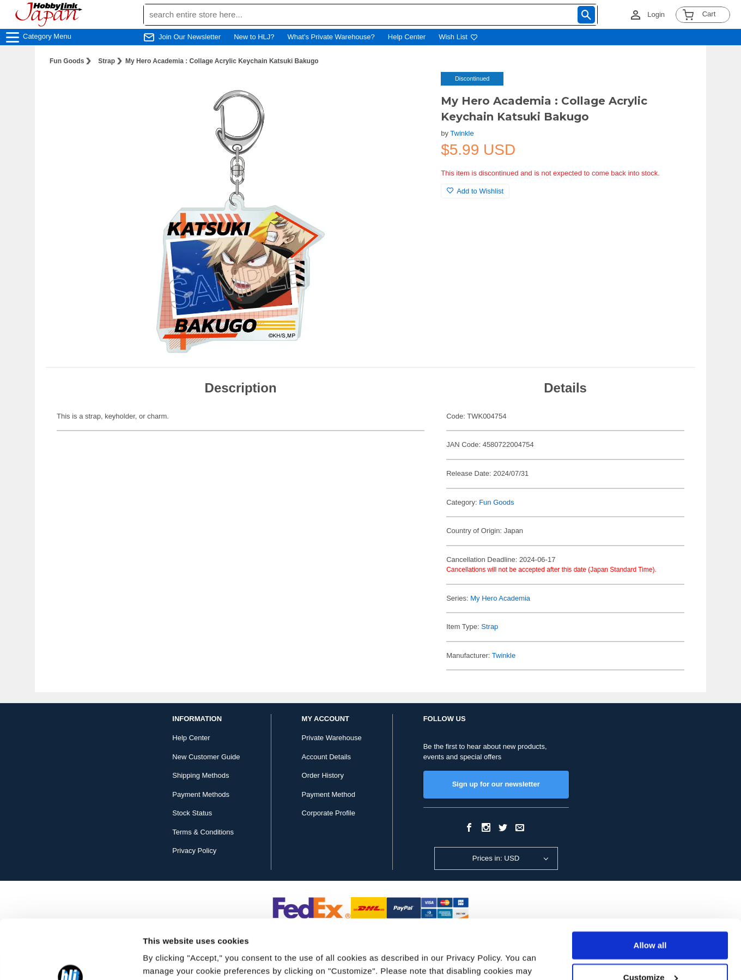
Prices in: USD (496, 858)
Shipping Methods (200, 775)
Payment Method (328, 794)
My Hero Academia (500, 598)
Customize (650, 921)
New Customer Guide (206, 757)
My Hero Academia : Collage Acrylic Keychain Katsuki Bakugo (222, 61)
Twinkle (461, 133)
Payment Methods (200, 794)
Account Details (326, 757)
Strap (106, 61)
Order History (323, 775)
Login (656, 14)
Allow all (650, 889)
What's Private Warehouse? (331, 37)
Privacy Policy (194, 850)
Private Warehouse (332, 738)
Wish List (458, 37)
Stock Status (192, 813)
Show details (168, 958)
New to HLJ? (254, 37)
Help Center (407, 37)
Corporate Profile (328, 813)
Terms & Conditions (203, 832)
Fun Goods (67, 61)
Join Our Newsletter (190, 37)
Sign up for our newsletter (496, 784)
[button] (410, 91)
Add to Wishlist (475, 191)
